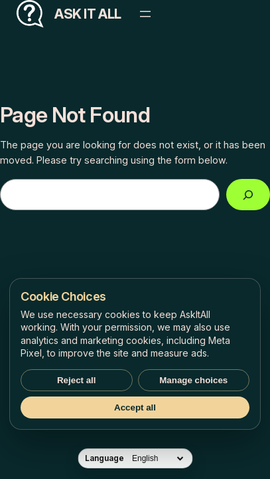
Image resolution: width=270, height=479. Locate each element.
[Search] (248, 194)
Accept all (135, 407)
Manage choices (193, 380)
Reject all (76, 380)
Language (104, 458)
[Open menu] (145, 14)
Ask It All (87, 14)
